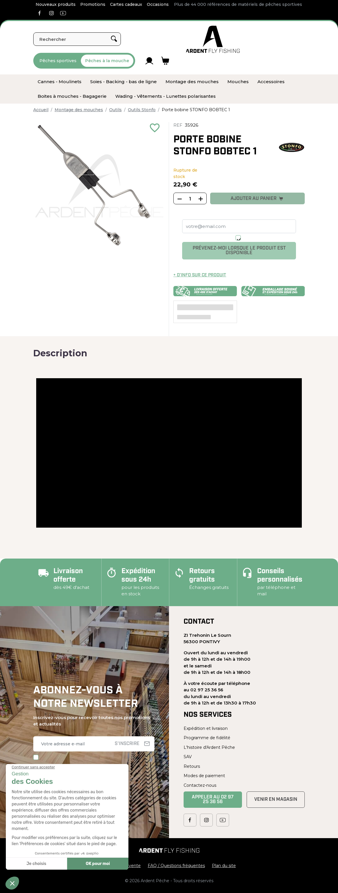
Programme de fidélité (207, 737)
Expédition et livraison (206, 728)
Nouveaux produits (56, 4)
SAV (188, 756)
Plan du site (224, 865)
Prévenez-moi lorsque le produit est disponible (239, 250)
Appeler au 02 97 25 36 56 (213, 799)
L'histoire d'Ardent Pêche (209, 747)
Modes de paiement (204, 775)
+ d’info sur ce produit (199, 275)
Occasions (158, 4)
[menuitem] (59, 81)
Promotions (92, 4)
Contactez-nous (200, 785)
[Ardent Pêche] (213, 39)
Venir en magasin (275, 799)
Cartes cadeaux (126, 4)
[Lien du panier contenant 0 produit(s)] (165, 60)
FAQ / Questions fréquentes (176, 865)
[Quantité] (190, 199)
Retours (192, 766)
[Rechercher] (77, 39)
